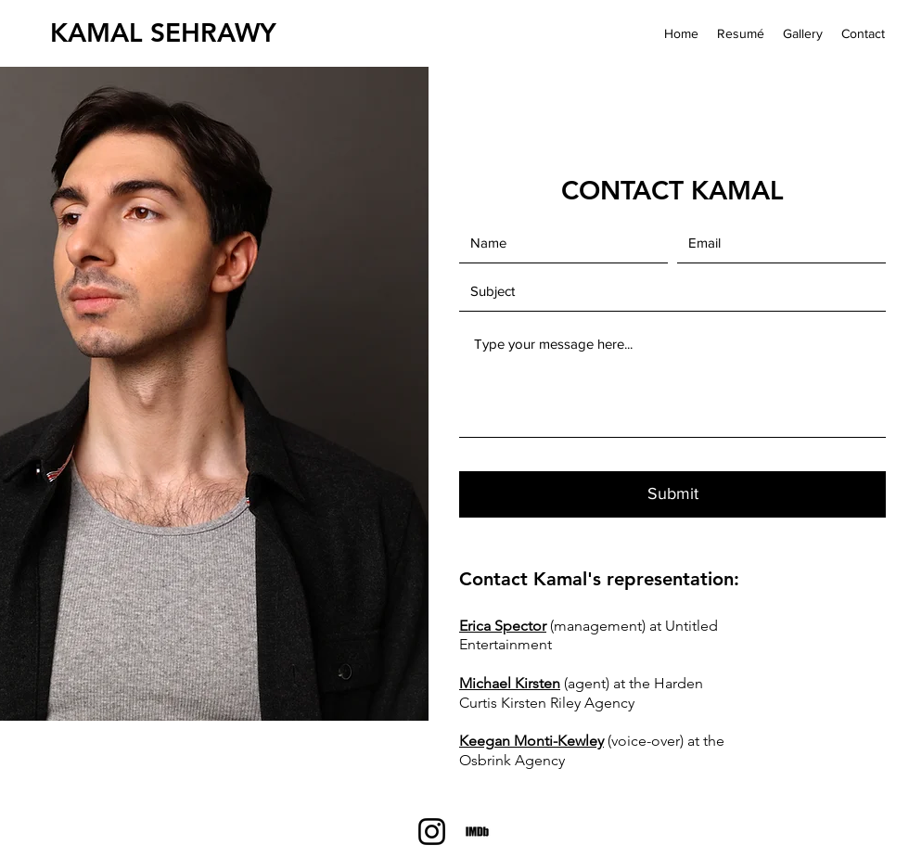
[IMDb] (477, 831)
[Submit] (672, 494)
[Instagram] (432, 831)
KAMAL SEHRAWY (163, 32)
